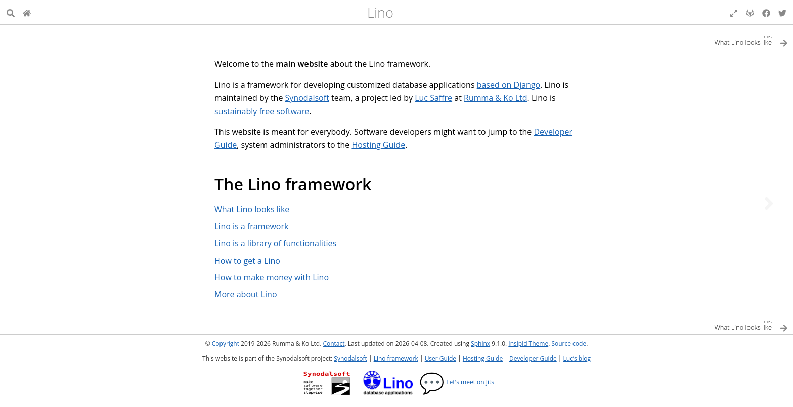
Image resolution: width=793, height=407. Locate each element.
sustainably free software (262, 111)
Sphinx (480, 343)
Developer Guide (533, 358)
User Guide (440, 358)
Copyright (225, 343)
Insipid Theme (528, 343)
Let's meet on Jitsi (457, 382)
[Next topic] (769, 203)
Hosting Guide (378, 144)
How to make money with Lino (271, 277)
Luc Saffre (433, 98)
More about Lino (245, 294)
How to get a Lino (247, 260)
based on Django (509, 84)
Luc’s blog (577, 358)
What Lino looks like (251, 209)
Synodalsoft (307, 98)
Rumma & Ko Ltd (495, 98)
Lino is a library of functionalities (275, 243)
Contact (333, 343)
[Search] (11, 12)
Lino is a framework (251, 226)
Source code (568, 343)
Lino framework (396, 358)
